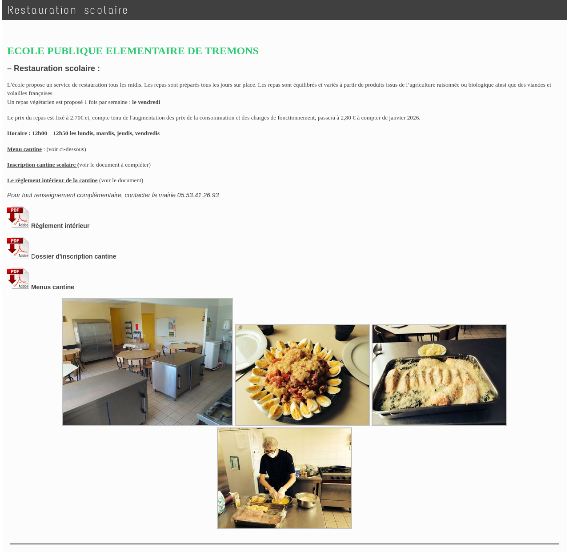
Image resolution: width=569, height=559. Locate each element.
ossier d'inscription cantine (76, 256)
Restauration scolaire (68, 10)
